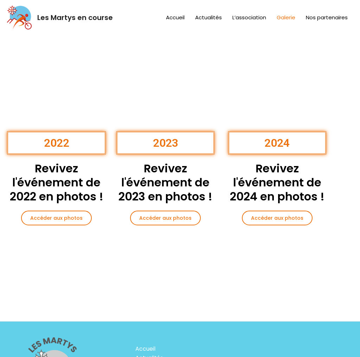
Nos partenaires (327, 17)
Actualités (208, 17)
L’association (249, 17)
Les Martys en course (75, 17)
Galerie (286, 17)
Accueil (175, 17)
